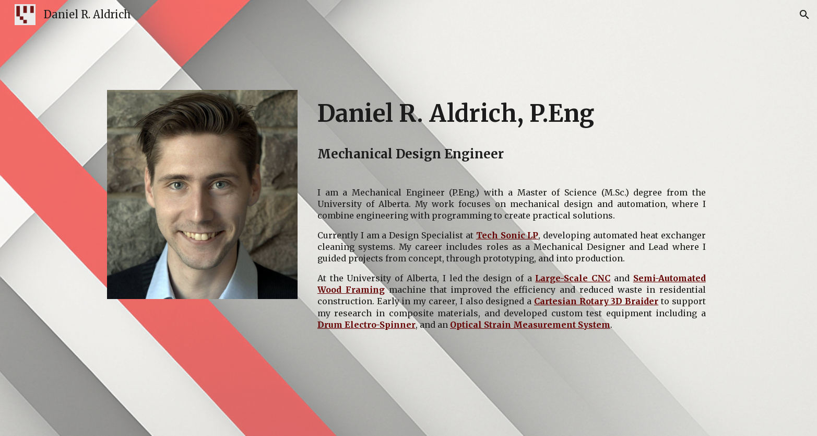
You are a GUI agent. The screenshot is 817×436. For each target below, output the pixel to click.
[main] (511, 113)
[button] (804, 14)
